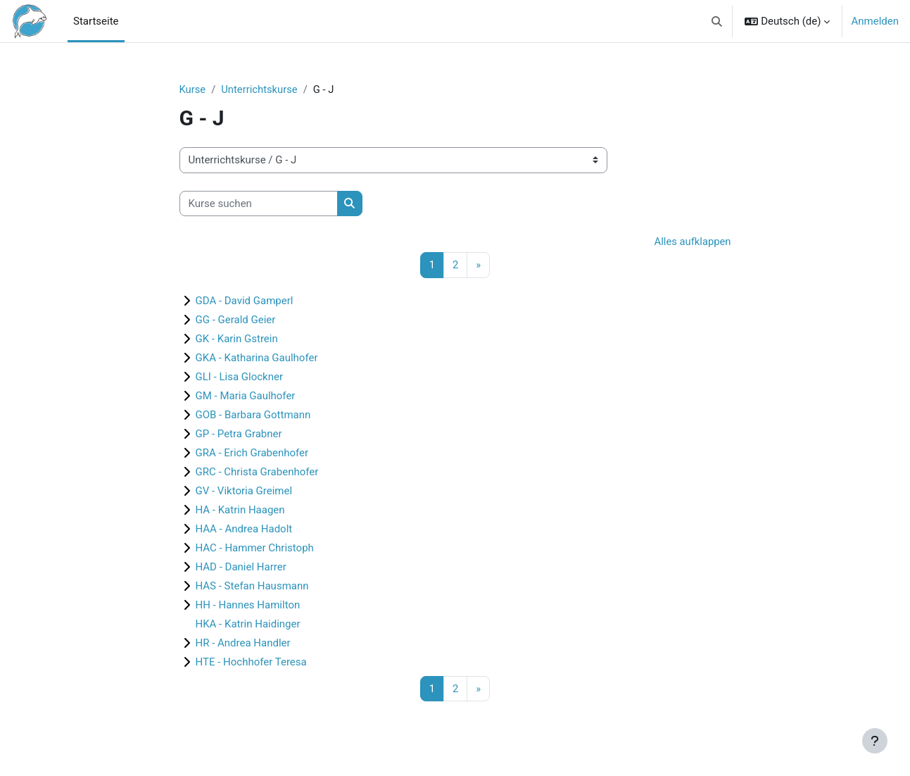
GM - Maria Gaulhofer (246, 396)
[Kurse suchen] (258, 204)
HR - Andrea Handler (243, 643)
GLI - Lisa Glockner (240, 377)
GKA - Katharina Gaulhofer (257, 358)
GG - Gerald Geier (236, 320)
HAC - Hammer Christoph (255, 548)
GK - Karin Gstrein (237, 339)
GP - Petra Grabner (239, 434)
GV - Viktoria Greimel (244, 491)
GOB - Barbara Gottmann (253, 415)
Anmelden (875, 21)
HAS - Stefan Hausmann (252, 586)
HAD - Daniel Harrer (241, 567)
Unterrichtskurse (260, 89)
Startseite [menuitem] (96, 21)
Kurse (192, 89)
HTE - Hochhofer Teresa (251, 662)
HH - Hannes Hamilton (248, 605)
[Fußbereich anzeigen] (874, 740)
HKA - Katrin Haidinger (248, 624)
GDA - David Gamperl (244, 301)
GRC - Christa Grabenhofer (257, 472)
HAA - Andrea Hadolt (244, 529)
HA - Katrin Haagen (240, 510)
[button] (717, 21)
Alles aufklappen (692, 242)
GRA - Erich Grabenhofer (252, 453)
